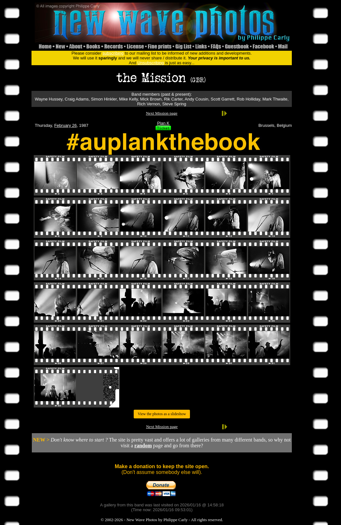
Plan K (163, 123)
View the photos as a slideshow (162, 414)
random (143, 445)
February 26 (65, 125)
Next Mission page (161, 113)
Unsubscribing (151, 62)
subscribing (113, 53)
